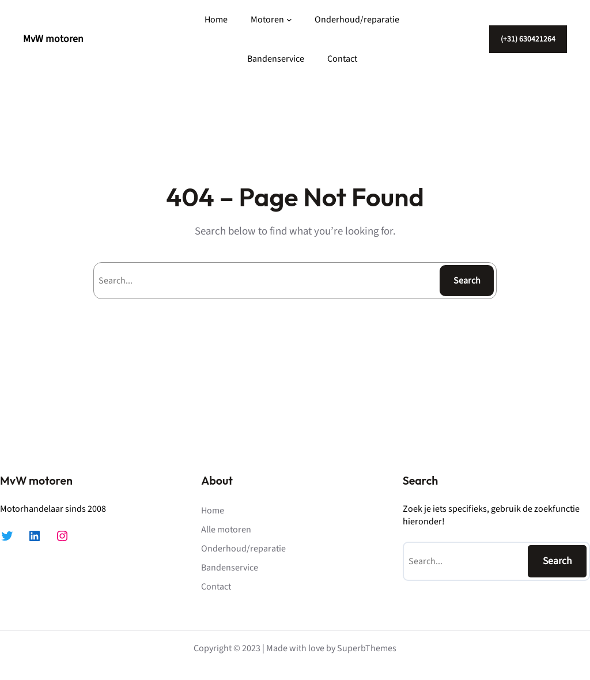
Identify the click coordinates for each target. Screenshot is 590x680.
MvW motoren (53, 39)
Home (216, 19)
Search (467, 280)
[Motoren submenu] (289, 19)
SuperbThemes (366, 648)
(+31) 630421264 (528, 38)
